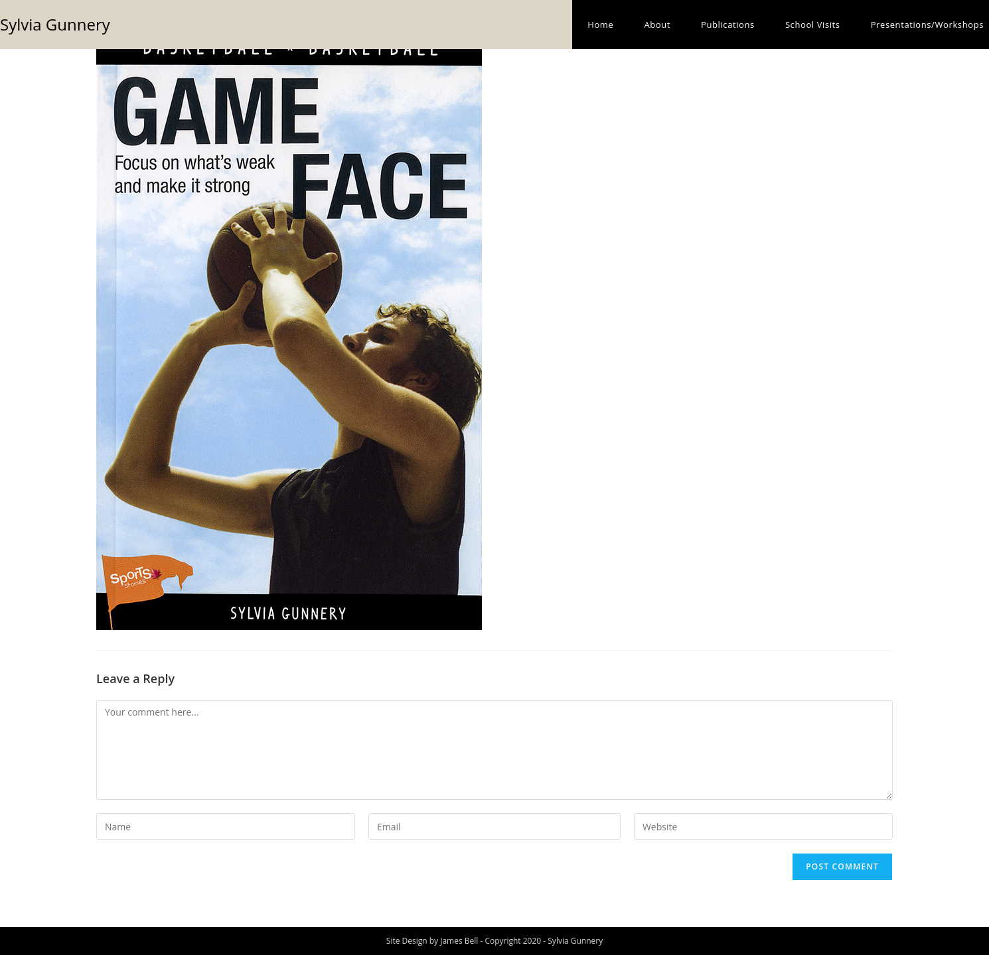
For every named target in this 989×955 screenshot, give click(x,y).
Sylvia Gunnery (55, 24)
